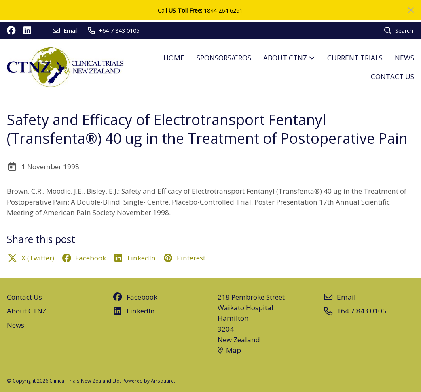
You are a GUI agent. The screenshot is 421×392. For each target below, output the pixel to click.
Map (229, 350)
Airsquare (162, 380)
